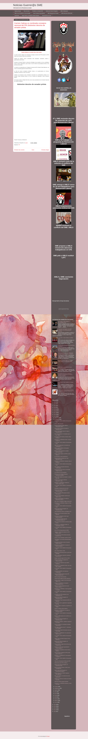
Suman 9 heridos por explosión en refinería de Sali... (61, 560)
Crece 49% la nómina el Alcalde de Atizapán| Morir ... (61, 429)
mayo (56, 695)
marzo (56, 698)
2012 (55, 708)
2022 (55, 403)
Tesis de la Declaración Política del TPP (62, 661)
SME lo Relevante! (64, 11)
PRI (19, 144)
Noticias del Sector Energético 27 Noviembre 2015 (61, 490)
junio (56, 693)
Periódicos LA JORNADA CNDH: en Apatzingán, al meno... (62, 525)
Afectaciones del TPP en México (61, 662)
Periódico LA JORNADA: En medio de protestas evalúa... (62, 611)
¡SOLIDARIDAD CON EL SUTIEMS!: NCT (63, 511)
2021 (55, 405)
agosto (56, 690)
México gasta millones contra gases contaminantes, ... (62, 449)
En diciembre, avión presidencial (61, 456)
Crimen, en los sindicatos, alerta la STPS (63, 537)
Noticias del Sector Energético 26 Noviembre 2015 (61, 509)
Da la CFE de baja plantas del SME (62, 530)
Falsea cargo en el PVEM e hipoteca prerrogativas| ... (62, 674)
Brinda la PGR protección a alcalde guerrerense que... (61, 451)
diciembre (57, 417)
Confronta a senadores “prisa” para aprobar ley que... (61, 517)
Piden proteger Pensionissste (60, 576)
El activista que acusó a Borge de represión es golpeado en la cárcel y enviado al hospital (65, 374)
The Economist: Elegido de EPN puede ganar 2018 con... (62, 653)
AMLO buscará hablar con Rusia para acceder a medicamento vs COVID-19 (65, 353)
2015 (55, 416)
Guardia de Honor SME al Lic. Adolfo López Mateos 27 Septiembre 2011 (65, 361)
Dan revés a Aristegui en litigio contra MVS (63, 501)
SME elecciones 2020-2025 (66, 13)
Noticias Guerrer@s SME (27, 5)
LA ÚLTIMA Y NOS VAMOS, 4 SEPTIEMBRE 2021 (64, 322)
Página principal (18, 11)
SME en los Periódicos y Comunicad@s (22, 13)
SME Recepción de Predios (53, 13)
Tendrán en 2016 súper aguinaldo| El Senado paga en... (62, 647)
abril (56, 697)
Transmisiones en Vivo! (46, 15)
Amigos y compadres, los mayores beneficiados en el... (61, 584)
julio (56, 691)
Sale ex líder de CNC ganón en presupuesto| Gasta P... (61, 671)
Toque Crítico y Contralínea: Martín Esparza (30, 15)
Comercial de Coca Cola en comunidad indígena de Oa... (62, 470)
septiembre (57, 688)
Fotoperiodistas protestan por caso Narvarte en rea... (61, 459)
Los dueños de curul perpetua (60, 472)
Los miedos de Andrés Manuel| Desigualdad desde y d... (61, 519)
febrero (56, 700)
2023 (55, 402)
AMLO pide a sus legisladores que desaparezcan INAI (65, 368)
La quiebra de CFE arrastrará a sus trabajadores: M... (62, 595)
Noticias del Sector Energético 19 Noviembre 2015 (61, 665)
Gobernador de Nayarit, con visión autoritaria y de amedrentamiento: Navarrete (65, 330)
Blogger (48, 736)
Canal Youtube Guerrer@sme (39, 13)
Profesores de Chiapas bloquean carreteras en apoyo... (61, 475)
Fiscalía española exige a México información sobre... (61, 426)
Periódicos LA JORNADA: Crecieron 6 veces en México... (62, 546)
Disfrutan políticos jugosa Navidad (61, 681)
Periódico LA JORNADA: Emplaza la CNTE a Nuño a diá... (62, 483)
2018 (55, 410)
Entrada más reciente (19, 149)
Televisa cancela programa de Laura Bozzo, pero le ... (62, 586)
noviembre (57, 419)
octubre (56, 686)
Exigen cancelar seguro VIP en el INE (62, 558)
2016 (55, 414)
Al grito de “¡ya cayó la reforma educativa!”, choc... (61, 480)
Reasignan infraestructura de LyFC (61, 488)
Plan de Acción (27, 11)
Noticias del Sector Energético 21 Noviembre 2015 (61, 619)
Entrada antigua (45, 149)
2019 (55, 409)
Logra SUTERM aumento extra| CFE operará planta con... (62, 574)
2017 (55, 412)
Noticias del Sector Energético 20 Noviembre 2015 (61, 642)
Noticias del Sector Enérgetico (52, 11)
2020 (55, 407)
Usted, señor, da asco (59, 423)
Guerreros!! (17, 15)
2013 (55, 706)
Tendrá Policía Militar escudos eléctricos (62, 578)
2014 (55, 704)
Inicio (33, 149)
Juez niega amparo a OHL (60, 550)
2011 (55, 709)
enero (56, 702)
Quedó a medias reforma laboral (61, 608)
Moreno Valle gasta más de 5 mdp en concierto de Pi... (62, 432)
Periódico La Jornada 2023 (37, 11)
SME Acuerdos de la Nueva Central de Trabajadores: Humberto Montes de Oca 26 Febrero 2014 (66, 391)
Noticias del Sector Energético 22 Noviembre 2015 (61, 598)
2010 (55, 711)
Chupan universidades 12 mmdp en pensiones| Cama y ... (62, 499)
